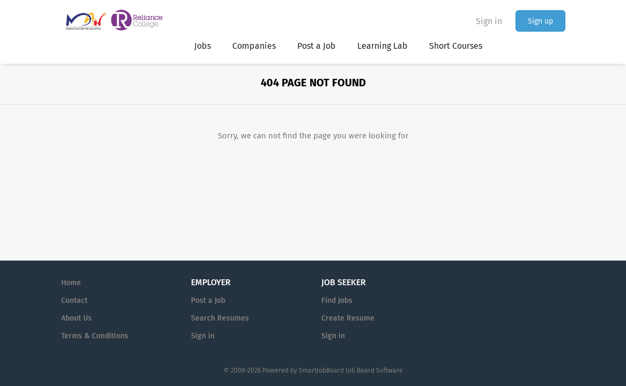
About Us (76, 318)
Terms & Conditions (94, 335)
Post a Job (208, 300)
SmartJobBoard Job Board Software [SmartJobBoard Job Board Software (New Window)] (351, 370)
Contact (74, 300)
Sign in (489, 21)
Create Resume (347, 318)
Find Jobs (336, 300)
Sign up (540, 21)
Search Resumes (220, 318)
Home (71, 282)
